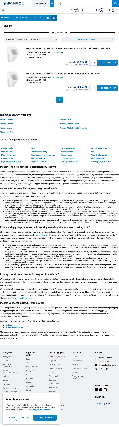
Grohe (28, 363)
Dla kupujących (56, 352)
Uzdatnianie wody (68, 148)
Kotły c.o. (6, 376)
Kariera (75, 364)
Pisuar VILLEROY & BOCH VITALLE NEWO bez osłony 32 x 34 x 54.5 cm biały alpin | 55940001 (68, 48)
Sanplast (29, 382)
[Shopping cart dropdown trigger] (77, 10)
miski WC (9, 325)
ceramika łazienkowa (14, 327)
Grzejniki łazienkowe (39, 162)
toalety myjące (26, 298)
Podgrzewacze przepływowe (43, 155)
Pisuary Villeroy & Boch (69, 123)
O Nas (74, 356)
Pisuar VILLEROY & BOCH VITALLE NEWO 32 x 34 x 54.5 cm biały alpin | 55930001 (63, 73)
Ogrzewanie (7, 380)
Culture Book (77, 360)
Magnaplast (30, 386)
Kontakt (75, 372)
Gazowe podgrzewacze (100, 148)
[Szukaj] (115, 3)
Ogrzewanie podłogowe (11, 162)
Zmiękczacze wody (39, 151)
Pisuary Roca (65, 119)
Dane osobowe (54, 364)
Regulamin (53, 360)
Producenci (53, 376)
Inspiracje (52, 391)
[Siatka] (47, 18)
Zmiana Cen (53, 388)
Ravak (28, 390)
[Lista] (54, 18)
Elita (27, 374)
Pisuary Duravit (6, 119)
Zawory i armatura (10, 392)
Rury (92, 151)
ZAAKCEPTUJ (45, 418)
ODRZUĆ (25, 418)
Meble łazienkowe (8, 155)
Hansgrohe (30, 370)
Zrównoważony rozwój (78, 377)
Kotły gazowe (7, 158)
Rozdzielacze (66, 155)
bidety (13, 298)
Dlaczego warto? (55, 368)
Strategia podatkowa (80, 368)
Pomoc (51, 372)
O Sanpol (76, 352)
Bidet (33, 148)
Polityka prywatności (41, 410)
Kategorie (7, 352)
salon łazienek (42, 235)
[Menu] (3, 10)
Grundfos (29, 378)
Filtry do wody (7, 151)
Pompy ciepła (7, 148)
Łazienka (6, 360)
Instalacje (6, 384)
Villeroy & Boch (31, 367)
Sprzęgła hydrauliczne (70, 162)
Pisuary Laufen (6, 132)
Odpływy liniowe (67, 158)
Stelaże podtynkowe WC (101, 162)
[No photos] (41, 18)
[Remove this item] (56, 39)
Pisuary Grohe (6, 128)
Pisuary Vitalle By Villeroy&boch (73, 128)
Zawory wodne (67, 151)
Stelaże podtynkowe (10, 388)
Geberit (28, 359)
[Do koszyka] (107, 62)
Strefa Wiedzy (54, 384)
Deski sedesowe (97, 158)
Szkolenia (52, 380)
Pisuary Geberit (6, 123)
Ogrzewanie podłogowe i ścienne (10, 371)
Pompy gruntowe (38, 158)
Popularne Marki (31, 353)
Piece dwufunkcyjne (99, 155)
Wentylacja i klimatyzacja (7, 365)
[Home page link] (13, 3)
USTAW (11, 418)
